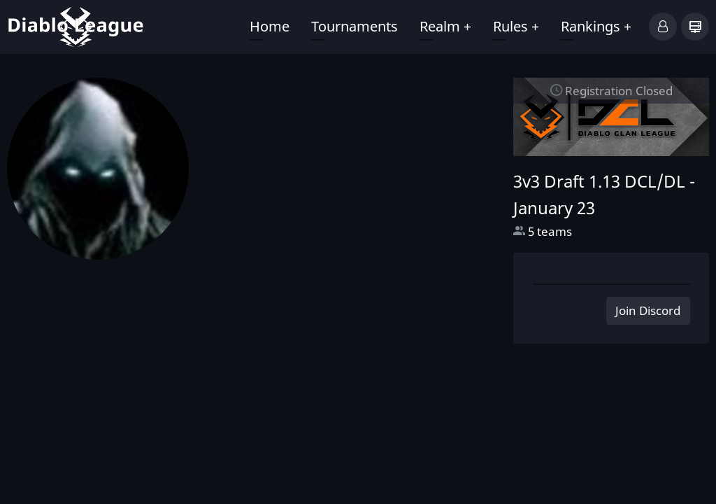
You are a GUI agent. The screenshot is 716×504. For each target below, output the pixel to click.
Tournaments (354, 26)
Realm (445, 26)
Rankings (596, 26)
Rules (516, 26)
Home (269, 26)
